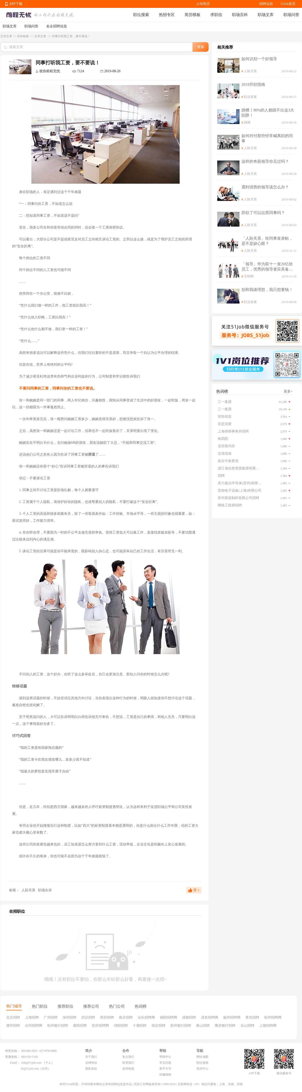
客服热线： (12, 1056)
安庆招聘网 (100, 1025)
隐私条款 (91, 1068)
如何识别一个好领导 (259, 59)
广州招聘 (51, 1017)
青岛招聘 (252, 1017)
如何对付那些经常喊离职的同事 (267, 138)
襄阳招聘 (80, 1025)
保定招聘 (158, 1025)
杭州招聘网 (272, 1017)
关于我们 (91, 1056)
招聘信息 (266, 4)
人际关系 (28, 890)
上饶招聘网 (268, 1025)
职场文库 (266, 15)
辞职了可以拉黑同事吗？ (263, 213)
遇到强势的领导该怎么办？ (265, 187)
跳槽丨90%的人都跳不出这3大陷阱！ (267, 112)
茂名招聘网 (209, 1017)
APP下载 (15, 4)
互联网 (249, 276)
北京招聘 (13, 1017)
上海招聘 (32, 1017)
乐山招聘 (247, 1025)
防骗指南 (165, 1074)
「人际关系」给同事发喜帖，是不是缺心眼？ (267, 241)
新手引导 (165, 1068)
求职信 (216, 15)
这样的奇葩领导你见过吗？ (265, 161)
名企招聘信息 (56, 26)
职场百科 (240, 15)
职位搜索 (141, 15)
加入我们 (128, 1056)
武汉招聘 (88, 1017)
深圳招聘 (69, 1017)
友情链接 (128, 1068)
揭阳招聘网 (168, 1017)
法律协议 (91, 1062)
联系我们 (128, 1062)
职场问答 (291, 15)
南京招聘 (126, 1017)
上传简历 (203, 4)
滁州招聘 (13, 1025)
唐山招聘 (203, 1025)
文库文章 (6, 36)
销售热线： (12, 1051)
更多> (288, 391)
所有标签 (23, 36)
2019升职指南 (253, 84)
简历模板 (192, 15)
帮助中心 (165, 1056)
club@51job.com (31, 1062)
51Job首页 (288, 4)
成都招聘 (189, 1017)
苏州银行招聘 (180, 1025)
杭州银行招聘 (57, 1025)
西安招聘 (107, 1017)
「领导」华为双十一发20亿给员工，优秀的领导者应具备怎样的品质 (267, 267)
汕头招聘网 (146, 1017)
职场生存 (45, 890)
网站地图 (202, 1056)
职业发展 (250, 97)
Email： (15, 1062)
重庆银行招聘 (225, 1025)
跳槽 (247, 122)
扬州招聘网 (231, 1017)
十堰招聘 (140, 1025)
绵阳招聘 (121, 1025)
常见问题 (165, 1062)
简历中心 (202, 1068)
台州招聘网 (33, 1025)
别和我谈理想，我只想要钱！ (267, 289)
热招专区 (167, 15)
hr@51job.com (30, 1068)
